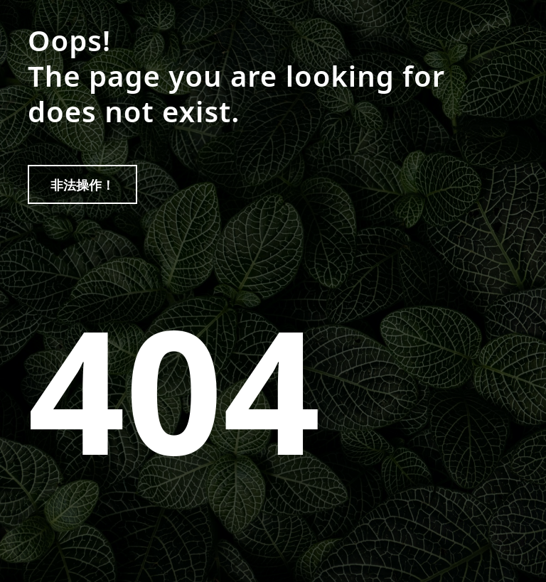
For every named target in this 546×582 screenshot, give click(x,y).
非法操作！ (82, 184)
